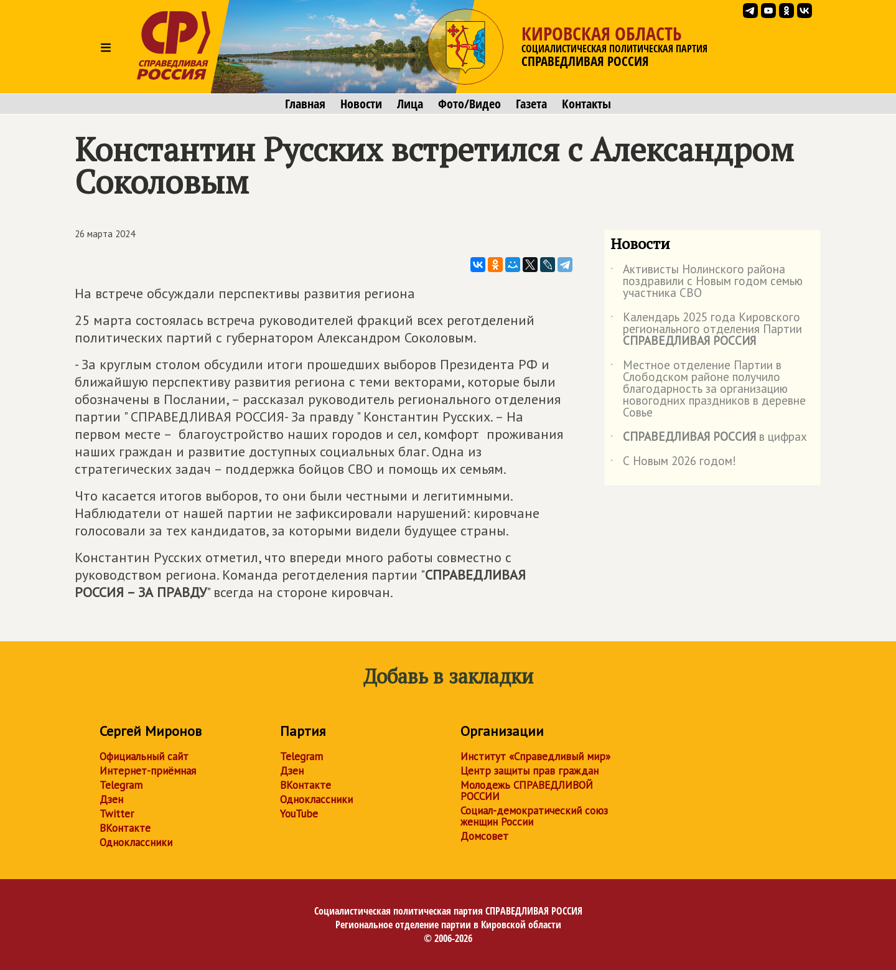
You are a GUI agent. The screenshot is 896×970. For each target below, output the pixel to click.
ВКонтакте (125, 828)
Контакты (586, 104)
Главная (305, 104)
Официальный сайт (144, 756)
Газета (531, 104)
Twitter (117, 813)
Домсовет (484, 836)
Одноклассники (136, 842)
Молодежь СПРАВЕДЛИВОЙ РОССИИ (526, 790)
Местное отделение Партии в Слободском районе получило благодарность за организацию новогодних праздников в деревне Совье (708, 389)
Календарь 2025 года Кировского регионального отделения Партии (706, 329)
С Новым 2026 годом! (673, 463)
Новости (361, 104)
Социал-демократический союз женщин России (534, 816)
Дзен (111, 799)
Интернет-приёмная (148, 770)
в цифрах (708, 439)
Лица (410, 104)
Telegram (121, 785)
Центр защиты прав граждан (529, 770)
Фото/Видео (469, 104)
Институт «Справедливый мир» (535, 756)
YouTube (299, 813)
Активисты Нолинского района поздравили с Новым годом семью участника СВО (706, 281)
